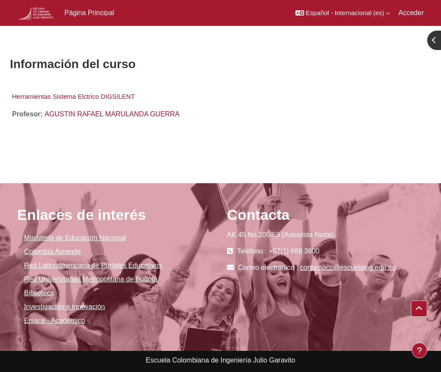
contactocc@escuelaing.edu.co (348, 267)
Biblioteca (39, 293)
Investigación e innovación (64, 306)
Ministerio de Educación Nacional (75, 237)
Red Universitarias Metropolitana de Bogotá (91, 279)
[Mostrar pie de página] (419, 350)
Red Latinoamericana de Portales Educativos (93, 265)
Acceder (411, 12)
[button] (342, 13)
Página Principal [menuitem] (90, 12)
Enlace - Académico (54, 320)
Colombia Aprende (52, 251)
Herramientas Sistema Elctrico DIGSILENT (73, 96)
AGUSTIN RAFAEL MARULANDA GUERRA (112, 114)
